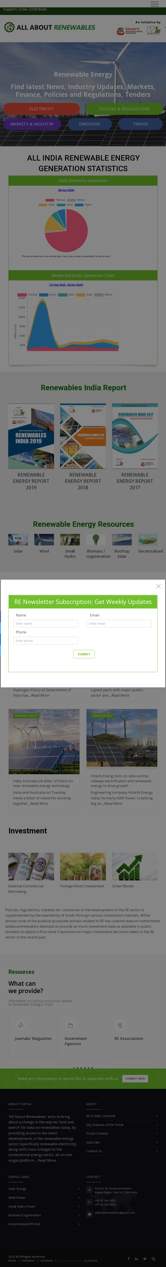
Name (21, 615)
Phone (21, 631)
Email (94, 615)
